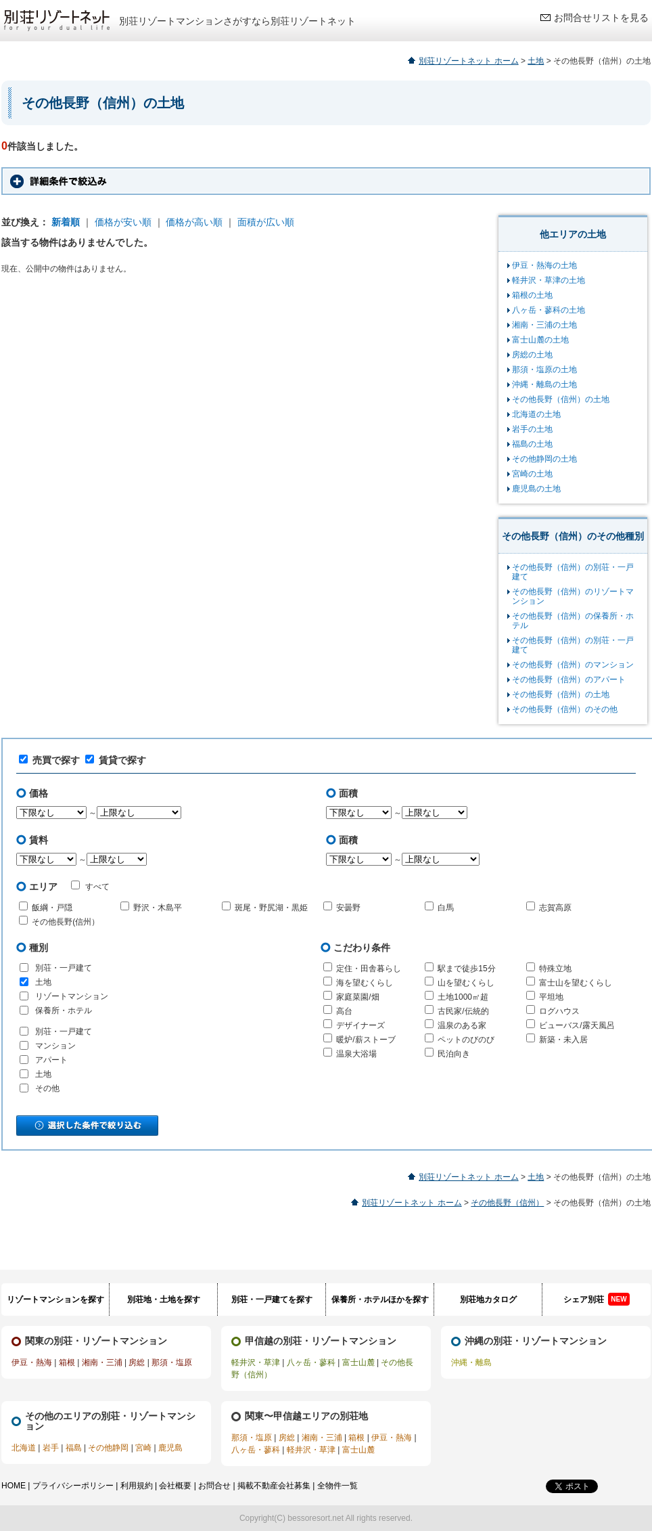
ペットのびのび (466, 1039)
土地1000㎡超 (463, 997)
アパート (51, 1060)
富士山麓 (358, 1362)
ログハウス (559, 1011)
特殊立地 (555, 968)
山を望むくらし (466, 983)
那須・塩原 (172, 1362)
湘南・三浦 (102, 1362)
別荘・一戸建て (63, 968)
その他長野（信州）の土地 (560, 399)
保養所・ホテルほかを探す (380, 1299)
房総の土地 (532, 354)
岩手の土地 (532, 429)
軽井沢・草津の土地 (548, 280)
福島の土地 (532, 444)
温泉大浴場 (356, 1054)
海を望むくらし (364, 983)
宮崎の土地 (532, 474)
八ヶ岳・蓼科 (311, 1362)
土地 (536, 61)
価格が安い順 (123, 222)
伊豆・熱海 (31, 1362)
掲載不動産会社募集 (273, 1485)
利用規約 (136, 1485)
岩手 (51, 1447)
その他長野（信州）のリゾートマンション (573, 596)
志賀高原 (555, 907)
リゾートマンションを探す (55, 1299)
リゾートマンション (71, 996)
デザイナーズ (360, 1025)
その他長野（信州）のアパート (569, 679)
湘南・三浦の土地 (544, 325)
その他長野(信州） (65, 922)
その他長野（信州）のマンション (573, 664)
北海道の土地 (536, 414)
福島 (74, 1447)
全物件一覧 (337, 1485)
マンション (55, 1045)
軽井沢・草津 (255, 1362)
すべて (90, 886)
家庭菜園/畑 (357, 997)
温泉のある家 (462, 1025)
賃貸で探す (115, 760)
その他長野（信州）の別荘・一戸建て (573, 571)
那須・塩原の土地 (544, 369)
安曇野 (348, 907)
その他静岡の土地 (544, 459)
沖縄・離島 (471, 1362)
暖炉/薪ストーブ (365, 1039)
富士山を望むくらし (575, 983)
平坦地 (551, 997)
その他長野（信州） (507, 1202)
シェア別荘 (596, 1299)
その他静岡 (108, 1447)
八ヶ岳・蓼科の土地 (548, 310)
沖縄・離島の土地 (544, 384)
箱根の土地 (532, 295)
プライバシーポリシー (73, 1485)
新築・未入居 (563, 1039)
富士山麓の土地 (540, 340)
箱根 (67, 1362)
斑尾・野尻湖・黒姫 (271, 907)
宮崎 (143, 1447)
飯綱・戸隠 (52, 907)
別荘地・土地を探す (163, 1299)
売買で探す (49, 760)
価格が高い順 (194, 222)
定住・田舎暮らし (368, 968)
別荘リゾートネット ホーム (468, 61)
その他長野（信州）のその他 (565, 709)
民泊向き (454, 1054)
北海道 (23, 1447)
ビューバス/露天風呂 (576, 1025)
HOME (13, 1485)
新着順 (65, 222)
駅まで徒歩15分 (466, 968)
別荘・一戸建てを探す (271, 1299)
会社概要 (175, 1485)
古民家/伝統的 (463, 1011)
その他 (47, 1088)
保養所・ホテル (63, 1010)
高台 (344, 1011)
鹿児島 (170, 1447)
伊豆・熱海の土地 (544, 265)
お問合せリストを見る (601, 17)
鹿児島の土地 (536, 488)
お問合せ (214, 1485)
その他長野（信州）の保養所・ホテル (573, 620)
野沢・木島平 (157, 907)
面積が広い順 (265, 222)
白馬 (446, 907)
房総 (137, 1362)
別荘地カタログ (488, 1299)
